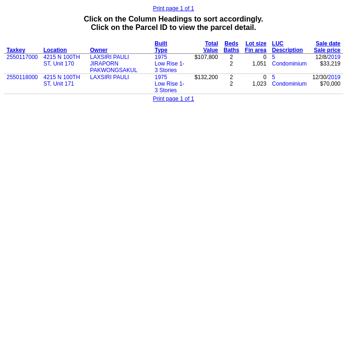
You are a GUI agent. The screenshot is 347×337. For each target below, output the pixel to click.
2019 (334, 57)
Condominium (289, 63)
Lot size (255, 43)
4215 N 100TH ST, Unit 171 (62, 80)
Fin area (255, 50)
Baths (231, 50)
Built (161, 43)
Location (55, 50)
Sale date (328, 43)
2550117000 (22, 57)
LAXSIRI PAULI (109, 57)
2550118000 (22, 77)
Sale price (327, 50)
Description (287, 50)
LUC (278, 43)
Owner (98, 50)
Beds (231, 43)
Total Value (210, 46)
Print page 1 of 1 (173, 8)
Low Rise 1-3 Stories (169, 66)
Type (161, 50)
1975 (161, 57)
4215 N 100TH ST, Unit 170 (62, 60)
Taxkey (16, 50)
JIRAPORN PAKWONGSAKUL (113, 66)
